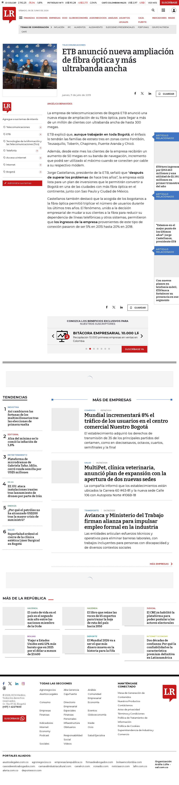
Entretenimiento (17, 455)
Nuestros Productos (129, 701)
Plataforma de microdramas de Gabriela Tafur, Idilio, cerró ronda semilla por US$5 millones (24, 465)
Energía (12, 506)
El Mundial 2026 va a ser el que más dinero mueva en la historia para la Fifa (101, 645)
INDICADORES (159, 18)
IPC (69, 27)
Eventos (92, 710)
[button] (52, 336)
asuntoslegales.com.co (15, 762)
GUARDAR (166, 93)
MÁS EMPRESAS (159, 563)
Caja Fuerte (70, 694)
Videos (67, 743)
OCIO (64, 18)
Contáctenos (125, 705)
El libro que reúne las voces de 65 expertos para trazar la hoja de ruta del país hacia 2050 (102, 619)
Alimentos (79, 27)
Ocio (90, 727)
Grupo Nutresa (160, 27)
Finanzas (44, 714)
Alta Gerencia (71, 689)
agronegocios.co (41, 762)
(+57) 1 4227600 (12, 706)
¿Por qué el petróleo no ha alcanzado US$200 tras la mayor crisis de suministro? (24, 515)
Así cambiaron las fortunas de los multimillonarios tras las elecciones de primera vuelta (23, 418)
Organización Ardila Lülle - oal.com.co (163, 764)
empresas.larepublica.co (68, 762)
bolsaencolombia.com (129, 762)
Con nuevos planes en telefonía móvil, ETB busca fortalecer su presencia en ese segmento (167, 290)
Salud (11, 530)
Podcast (44, 735)
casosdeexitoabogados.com (19, 766)
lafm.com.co (140, 766)
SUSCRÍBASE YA (134, 349)
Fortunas (143, 27)
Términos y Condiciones (131, 713)
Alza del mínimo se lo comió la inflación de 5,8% (23, 442)
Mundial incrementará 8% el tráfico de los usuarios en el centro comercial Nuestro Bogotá (126, 421)
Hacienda (32, 608)
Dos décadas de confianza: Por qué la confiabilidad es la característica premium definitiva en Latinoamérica (161, 649)
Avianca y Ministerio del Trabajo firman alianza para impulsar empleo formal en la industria (123, 521)
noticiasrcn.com (121, 766)
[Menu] (21, 17)
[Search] (153, 10)
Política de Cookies (129, 726)
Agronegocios (48, 689)
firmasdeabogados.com (99, 762)
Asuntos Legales (49, 694)
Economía (93, 702)
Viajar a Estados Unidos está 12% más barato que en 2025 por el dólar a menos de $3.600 (41, 647)
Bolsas (31, 636)
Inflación (59, 27)
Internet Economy (157, 636)
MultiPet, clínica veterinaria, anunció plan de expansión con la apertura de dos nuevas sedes (125, 473)
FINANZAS (29, 18)
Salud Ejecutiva (96, 735)
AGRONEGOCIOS (98, 18)
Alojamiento (96, 27)
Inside (91, 723)
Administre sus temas (17, 183)
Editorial (13, 434)
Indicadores (46, 723)
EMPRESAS (54, 18)
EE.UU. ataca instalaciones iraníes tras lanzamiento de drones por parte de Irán (25, 491)
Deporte (92, 636)
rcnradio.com (100, 766)
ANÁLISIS (113, 18)
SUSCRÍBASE (169, 2)
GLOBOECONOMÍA (78, 18)
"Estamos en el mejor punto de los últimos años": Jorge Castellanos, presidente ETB (166, 233)
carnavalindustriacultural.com (54, 766)
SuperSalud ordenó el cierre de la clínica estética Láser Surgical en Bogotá (24, 539)
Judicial (151, 608)
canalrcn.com (82, 766)
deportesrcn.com (32, 770)
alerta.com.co (10, 770)
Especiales (70, 710)
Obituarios (69, 727)
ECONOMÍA (42, 18)
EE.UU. (11, 482)
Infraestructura (72, 723)
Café (24, 32)
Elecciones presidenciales (120, 27)
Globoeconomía (97, 714)
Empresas (45, 710)
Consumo (45, 702)
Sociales (44, 743)
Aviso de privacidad (129, 709)
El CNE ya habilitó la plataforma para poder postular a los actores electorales (161, 617)
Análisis (92, 689)
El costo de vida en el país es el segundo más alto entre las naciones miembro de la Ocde (41, 619)
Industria (13, 407)
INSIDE (171, 18)
